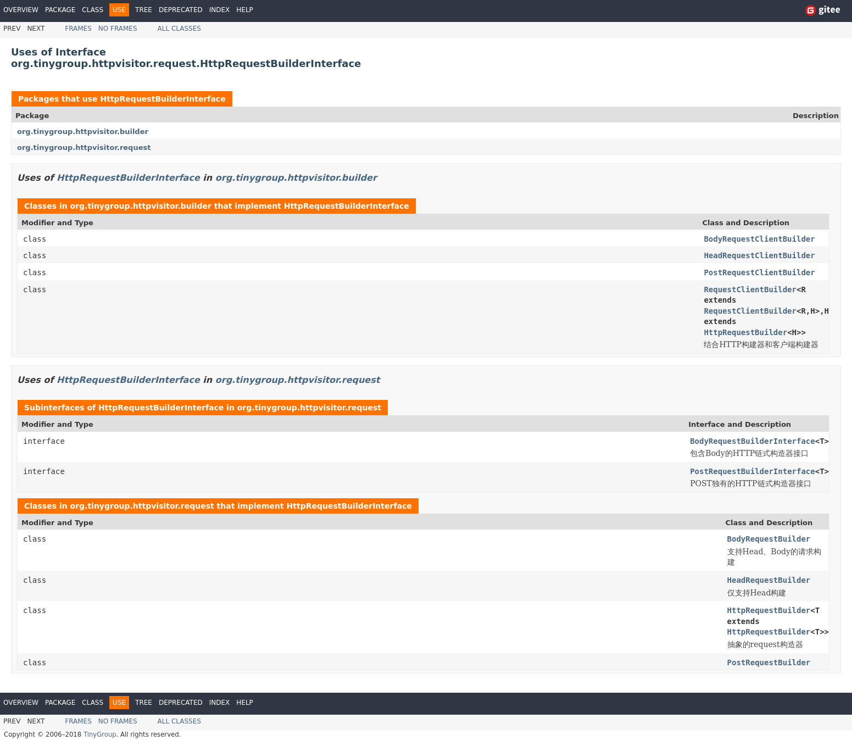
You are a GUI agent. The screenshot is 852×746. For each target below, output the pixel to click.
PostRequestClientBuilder (759, 272)
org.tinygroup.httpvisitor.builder (82, 131)
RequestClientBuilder (750, 289)
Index (219, 10)
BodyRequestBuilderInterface (752, 441)
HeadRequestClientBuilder (759, 255)
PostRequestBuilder (769, 662)
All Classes (179, 28)
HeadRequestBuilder (769, 580)
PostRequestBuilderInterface (752, 471)
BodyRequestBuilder (769, 539)
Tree (143, 10)
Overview (20, 10)
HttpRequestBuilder (745, 332)
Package (60, 10)
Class (92, 10)
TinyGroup (99, 734)
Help (244, 10)
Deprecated (181, 10)
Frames (78, 28)
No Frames (117, 28)
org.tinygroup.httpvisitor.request (84, 147)
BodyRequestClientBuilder (759, 239)
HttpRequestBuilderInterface (162, 98)
